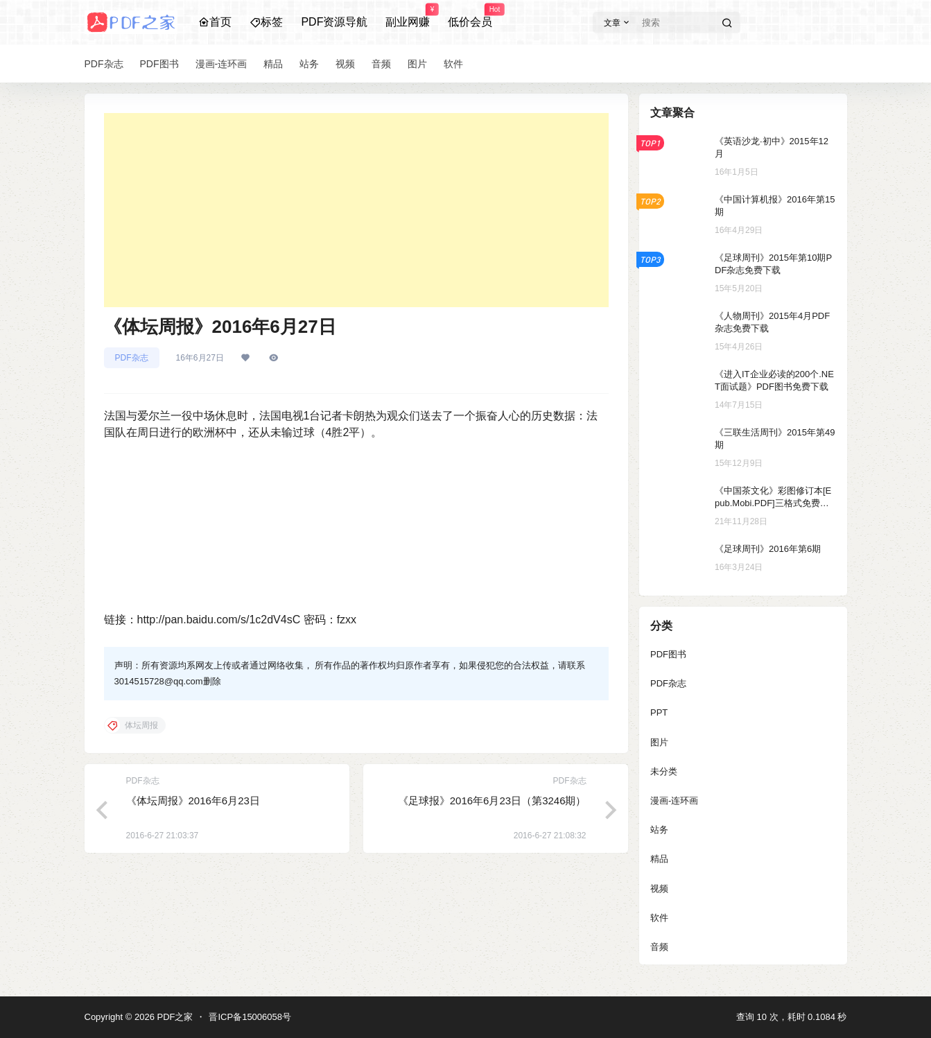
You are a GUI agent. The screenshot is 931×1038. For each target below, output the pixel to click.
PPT (659, 712)
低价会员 (470, 15)
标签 (266, 22)
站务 (659, 829)
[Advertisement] (356, 210)
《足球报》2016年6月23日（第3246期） (492, 800)
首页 (215, 22)
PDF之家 (174, 1017)
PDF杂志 (131, 358)
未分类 (663, 771)
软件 (659, 917)
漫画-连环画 (674, 800)
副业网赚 (407, 15)
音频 (659, 947)
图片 (659, 742)
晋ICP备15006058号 (250, 1017)
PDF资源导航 (334, 22)
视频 (659, 888)
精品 (659, 859)
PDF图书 (668, 654)
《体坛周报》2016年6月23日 (193, 800)
